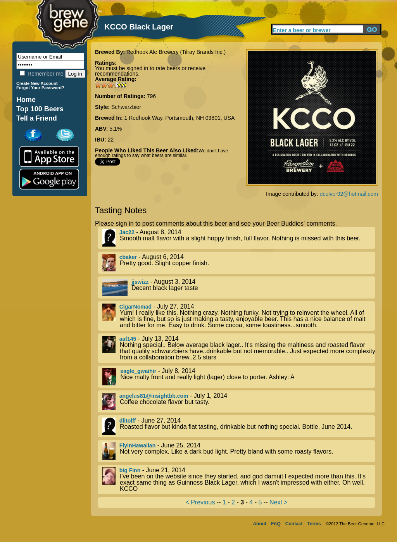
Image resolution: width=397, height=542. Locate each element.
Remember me (41, 74)
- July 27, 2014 (238, 316)
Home (26, 100)
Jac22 (127, 232)
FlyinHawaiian (137, 445)
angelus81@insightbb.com (153, 396)
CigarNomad (135, 307)
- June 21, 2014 (238, 479)
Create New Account (37, 83)
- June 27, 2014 (238, 426)
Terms (314, 523)
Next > (278, 502)
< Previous (200, 502)
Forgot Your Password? (40, 87)
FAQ (276, 523)
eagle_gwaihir (138, 371)
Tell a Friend (36, 118)
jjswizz (139, 282)
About (259, 523)
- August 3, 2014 (238, 287)
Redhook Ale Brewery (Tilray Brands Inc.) (176, 52)
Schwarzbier (126, 107)
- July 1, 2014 (238, 401)
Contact (294, 523)
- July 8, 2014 (238, 376)
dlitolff (127, 421)
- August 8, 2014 (238, 238)
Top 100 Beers (40, 109)
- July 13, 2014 (238, 348)
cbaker (128, 257)
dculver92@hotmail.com (349, 194)
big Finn (129, 470)
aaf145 (127, 339)
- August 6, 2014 (238, 262)
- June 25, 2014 (238, 451)
